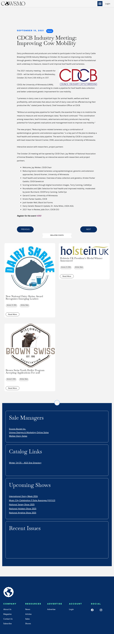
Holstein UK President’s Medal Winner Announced (81, 259)
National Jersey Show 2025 (22, 504)
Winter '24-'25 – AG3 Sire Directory (25, 463)
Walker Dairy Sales (18, 436)
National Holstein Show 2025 (22, 508)
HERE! (39, 216)
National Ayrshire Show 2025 (22, 513)
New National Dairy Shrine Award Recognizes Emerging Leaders (24, 297)
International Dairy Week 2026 (23, 496)
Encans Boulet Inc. (17, 429)
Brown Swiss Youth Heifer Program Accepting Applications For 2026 (25, 371)
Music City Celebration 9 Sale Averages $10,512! (32, 500)
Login (107, 3)
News (49, 31)
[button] (99, 3)
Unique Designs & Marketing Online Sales (29, 432)
